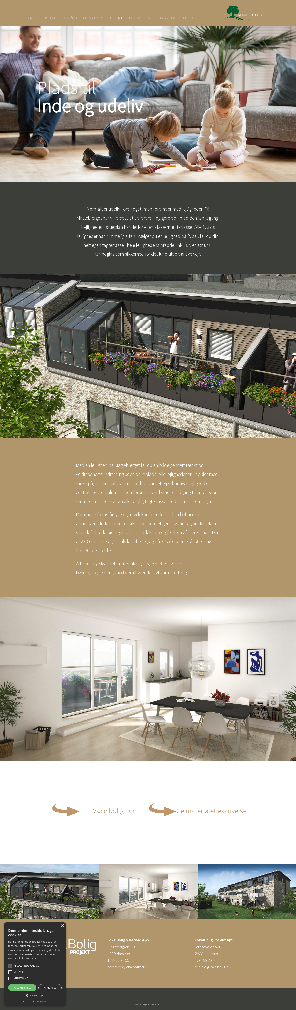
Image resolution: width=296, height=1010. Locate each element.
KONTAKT (135, 18)
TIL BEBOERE (189, 18)
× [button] (62, 925)
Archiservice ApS (154, 1004)
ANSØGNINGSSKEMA (161, 18)
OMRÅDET (70, 18)
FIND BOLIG (51, 18)
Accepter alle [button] (22, 987)
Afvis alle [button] (50, 987)
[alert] (35, 964)
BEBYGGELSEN (93, 18)
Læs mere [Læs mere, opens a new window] (30, 958)
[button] (10, 966)
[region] (148, 99)
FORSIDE (32, 18)
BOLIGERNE (116, 18)
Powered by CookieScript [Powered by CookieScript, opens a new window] (35, 1001)
